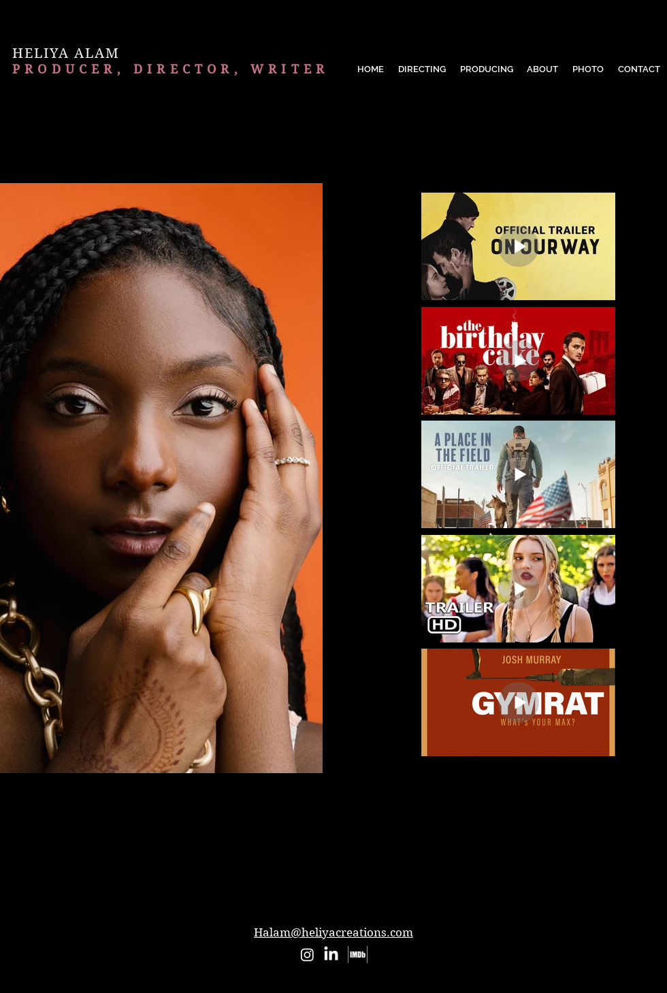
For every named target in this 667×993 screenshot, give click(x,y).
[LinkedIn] (331, 954)
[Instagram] (307, 954)
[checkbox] (126, 798)
